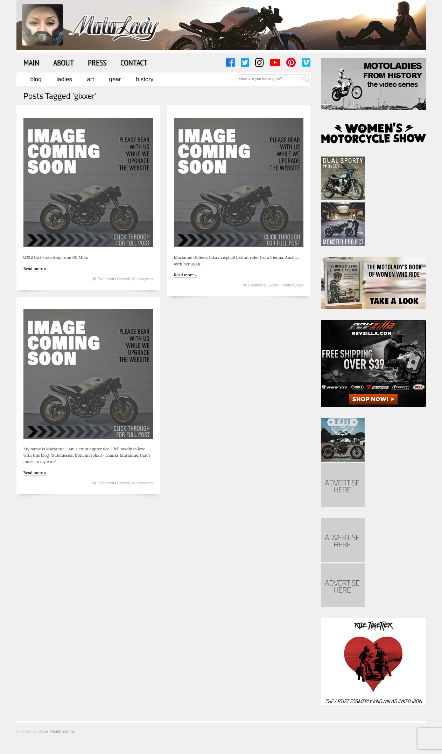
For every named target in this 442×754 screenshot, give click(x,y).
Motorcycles (142, 279)
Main (31, 62)
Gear (115, 79)
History (144, 79)
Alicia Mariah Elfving (56, 731)
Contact (133, 62)
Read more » (35, 268)
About (63, 62)
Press (97, 62)
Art (90, 79)
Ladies (64, 79)
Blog (36, 79)
